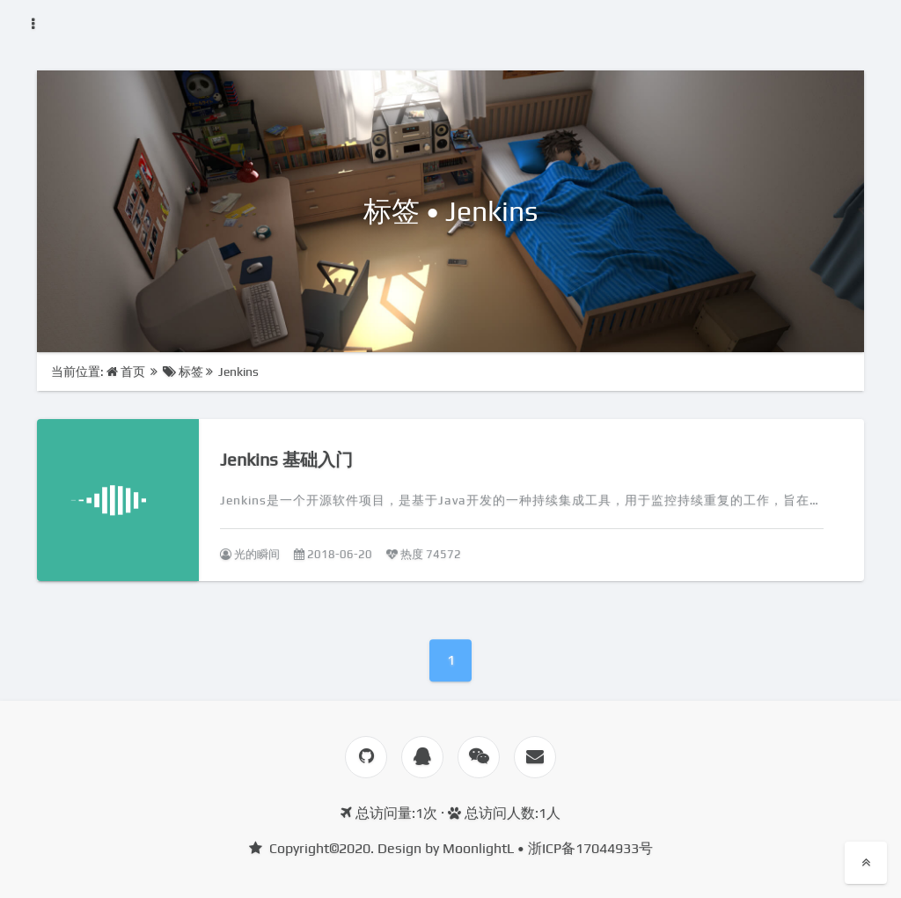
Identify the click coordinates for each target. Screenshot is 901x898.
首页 (127, 371)
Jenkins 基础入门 (286, 459)
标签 (183, 371)
